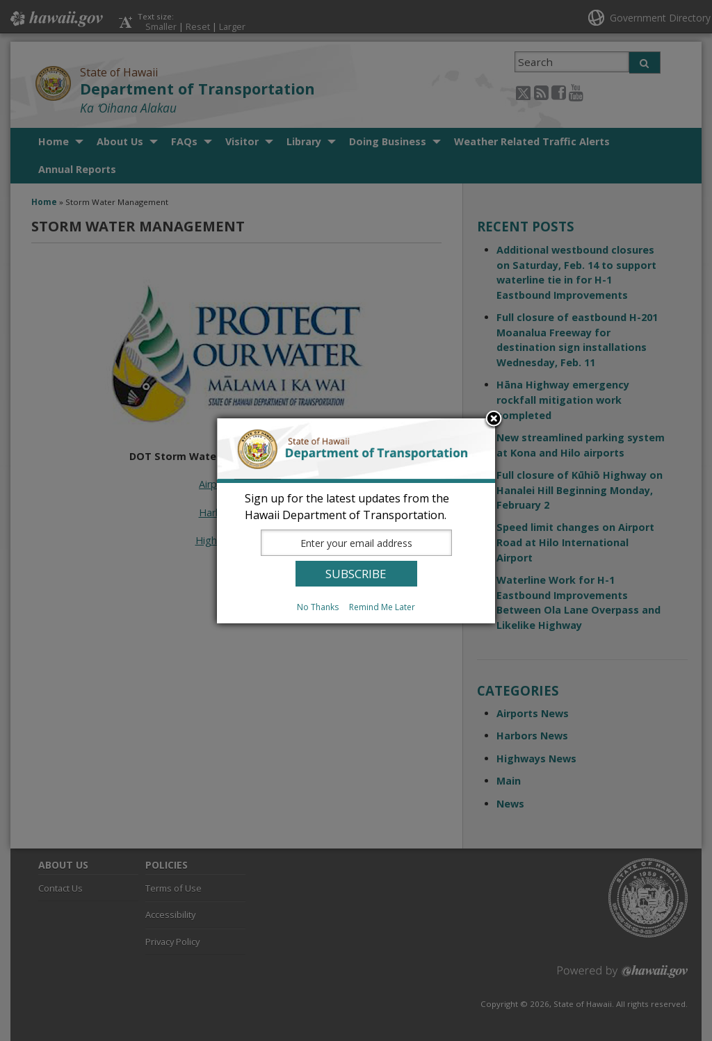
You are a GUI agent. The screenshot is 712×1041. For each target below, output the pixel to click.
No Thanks (318, 607)
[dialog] (356, 520)
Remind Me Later (382, 607)
